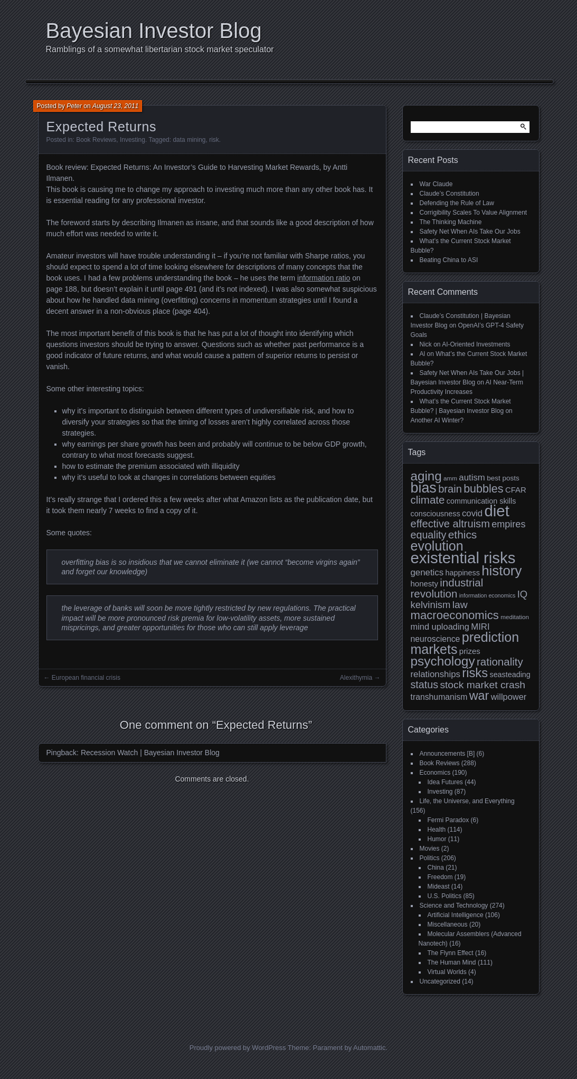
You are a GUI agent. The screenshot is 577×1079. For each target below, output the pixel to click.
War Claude (436, 184)
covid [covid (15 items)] (472, 513)
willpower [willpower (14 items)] (508, 696)
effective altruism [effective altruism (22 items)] (450, 523)
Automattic (369, 1048)
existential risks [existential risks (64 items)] (463, 557)
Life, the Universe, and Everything (467, 801)
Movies (430, 848)
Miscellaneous (448, 924)
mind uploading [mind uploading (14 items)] (440, 626)
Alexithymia (356, 677)
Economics (435, 772)
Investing (132, 139)
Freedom (440, 877)
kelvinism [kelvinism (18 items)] (431, 604)
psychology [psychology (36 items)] (443, 661)
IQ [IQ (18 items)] (522, 594)
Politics (430, 858)
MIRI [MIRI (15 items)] (480, 627)
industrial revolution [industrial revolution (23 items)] (447, 588)
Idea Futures (445, 782)
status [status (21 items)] (425, 684)
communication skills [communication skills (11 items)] (481, 501)
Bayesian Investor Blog (154, 30)
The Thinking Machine (451, 222)
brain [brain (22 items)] (450, 489)
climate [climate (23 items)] (428, 500)
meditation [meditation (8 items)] (514, 616)
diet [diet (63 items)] (497, 510)
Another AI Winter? (437, 420)
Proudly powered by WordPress (238, 1048)
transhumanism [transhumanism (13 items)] (439, 696)
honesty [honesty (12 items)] (424, 583)
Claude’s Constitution (449, 193)
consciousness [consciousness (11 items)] (435, 513)
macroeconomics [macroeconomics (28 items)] (455, 615)
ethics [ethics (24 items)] (462, 534)
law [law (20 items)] (460, 604)
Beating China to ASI (449, 260)
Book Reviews (96, 139)
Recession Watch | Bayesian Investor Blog (150, 752)
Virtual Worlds (447, 972)
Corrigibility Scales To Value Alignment (473, 212)
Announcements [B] (447, 753)
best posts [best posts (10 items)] (503, 478)
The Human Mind (452, 962)
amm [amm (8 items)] (450, 478)
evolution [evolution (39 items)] (437, 545)
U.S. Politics (445, 896)
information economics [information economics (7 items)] (487, 595)
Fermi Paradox (448, 820)
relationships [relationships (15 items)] (435, 674)
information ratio (323, 278)
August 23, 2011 (115, 106)
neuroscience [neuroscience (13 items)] (435, 638)
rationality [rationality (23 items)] (500, 662)
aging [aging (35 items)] (426, 476)
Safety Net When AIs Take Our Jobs (470, 231)
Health (437, 829)
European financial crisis (86, 677)
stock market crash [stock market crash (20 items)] (482, 684)
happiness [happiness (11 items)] (462, 573)
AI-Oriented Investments (476, 344)
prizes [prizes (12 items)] (469, 651)
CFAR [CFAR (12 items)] (515, 489)
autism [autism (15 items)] (472, 478)
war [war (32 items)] (479, 695)
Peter (74, 106)
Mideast (439, 886)
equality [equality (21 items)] (429, 535)
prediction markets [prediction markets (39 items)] (465, 643)
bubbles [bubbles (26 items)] (483, 489)
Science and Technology (454, 905)
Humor (437, 839)
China (436, 867)
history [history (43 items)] (501, 570)
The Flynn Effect (451, 953)
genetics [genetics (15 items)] (427, 572)
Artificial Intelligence (456, 915)
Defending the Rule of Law (457, 203)
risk (214, 139)
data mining (189, 139)
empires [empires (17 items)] (508, 524)
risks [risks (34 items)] (475, 673)
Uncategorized (440, 981)
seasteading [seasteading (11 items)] (509, 674)
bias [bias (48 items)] (424, 488)
